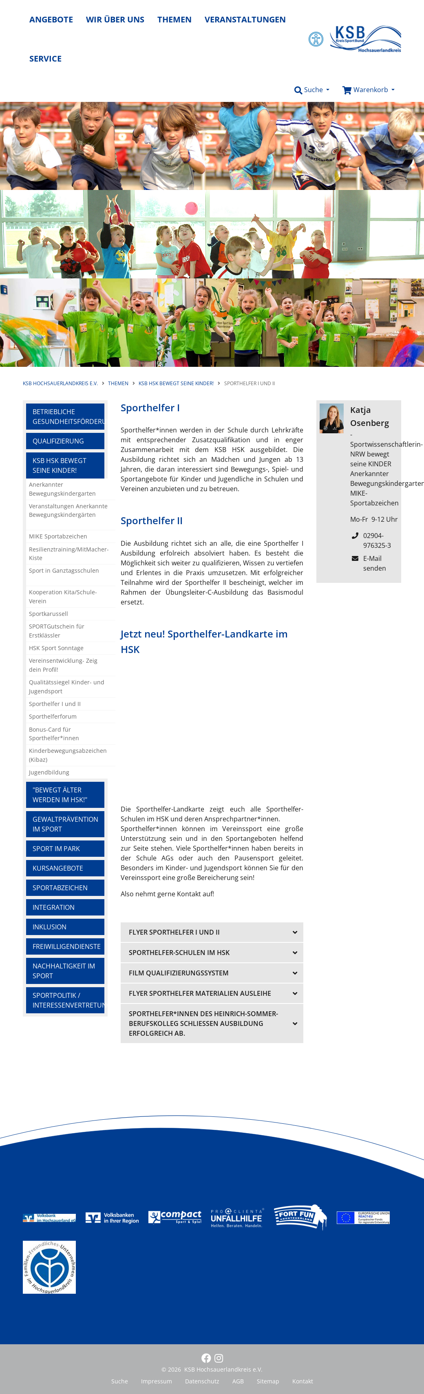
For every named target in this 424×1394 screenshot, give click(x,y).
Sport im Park (56, 848)
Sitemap (268, 1381)
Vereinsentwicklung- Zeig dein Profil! (63, 665)
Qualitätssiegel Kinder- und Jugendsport (66, 686)
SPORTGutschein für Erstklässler (56, 630)
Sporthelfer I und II (55, 704)
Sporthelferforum (53, 716)
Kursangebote (58, 868)
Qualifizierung (58, 441)
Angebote (51, 19)
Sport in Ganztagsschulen (64, 570)
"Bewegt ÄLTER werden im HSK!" (60, 794)
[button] (312, 90)
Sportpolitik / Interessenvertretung (68, 1000)
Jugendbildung (49, 772)
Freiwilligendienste (67, 946)
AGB (238, 1381)
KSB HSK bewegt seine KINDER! (59, 465)
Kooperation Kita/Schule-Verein (63, 596)
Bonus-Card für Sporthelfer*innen (54, 734)
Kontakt (302, 1381)
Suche (119, 1381)
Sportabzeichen (60, 887)
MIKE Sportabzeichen (58, 536)
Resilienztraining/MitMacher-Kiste (69, 553)
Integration (54, 907)
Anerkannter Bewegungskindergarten (62, 489)
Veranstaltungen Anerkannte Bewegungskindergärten (68, 510)
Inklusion (49, 926)
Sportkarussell (48, 614)
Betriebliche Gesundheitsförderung (68, 416)
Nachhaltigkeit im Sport (64, 971)
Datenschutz (202, 1381)
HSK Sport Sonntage (56, 648)
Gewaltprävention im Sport (65, 824)
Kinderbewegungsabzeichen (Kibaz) (68, 755)
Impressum (156, 1381)
